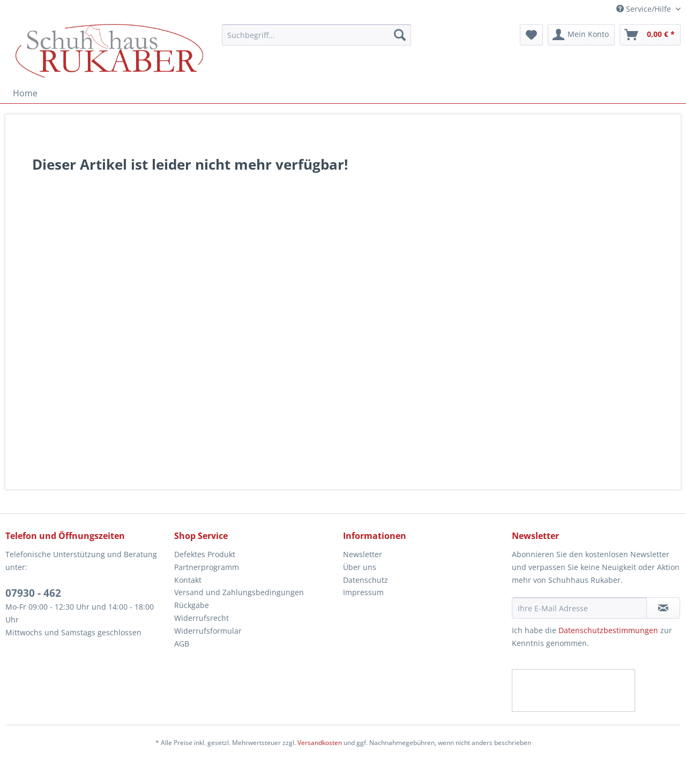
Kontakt (188, 580)
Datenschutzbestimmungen (608, 630)
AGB (181, 644)
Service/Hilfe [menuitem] (644, 9)
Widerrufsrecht (201, 618)
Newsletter (362, 554)
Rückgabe (191, 605)
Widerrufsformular (208, 631)
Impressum (363, 592)
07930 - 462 (33, 593)
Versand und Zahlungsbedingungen (239, 592)
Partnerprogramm (206, 567)
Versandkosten (319, 742)
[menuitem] (316, 40)
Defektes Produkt (204, 554)
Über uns (359, 567)
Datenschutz (365, 580)
